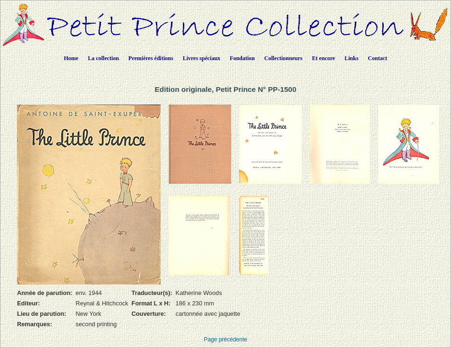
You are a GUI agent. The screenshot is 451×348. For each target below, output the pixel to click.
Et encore (323, 58)
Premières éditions (150, 58)
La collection (103, 58)
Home (71, 58)
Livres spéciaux (201, 58)
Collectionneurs (283, 58)
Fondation (242, 58)
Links (351, 58)
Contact (378, 58)
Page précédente (225, 339)
